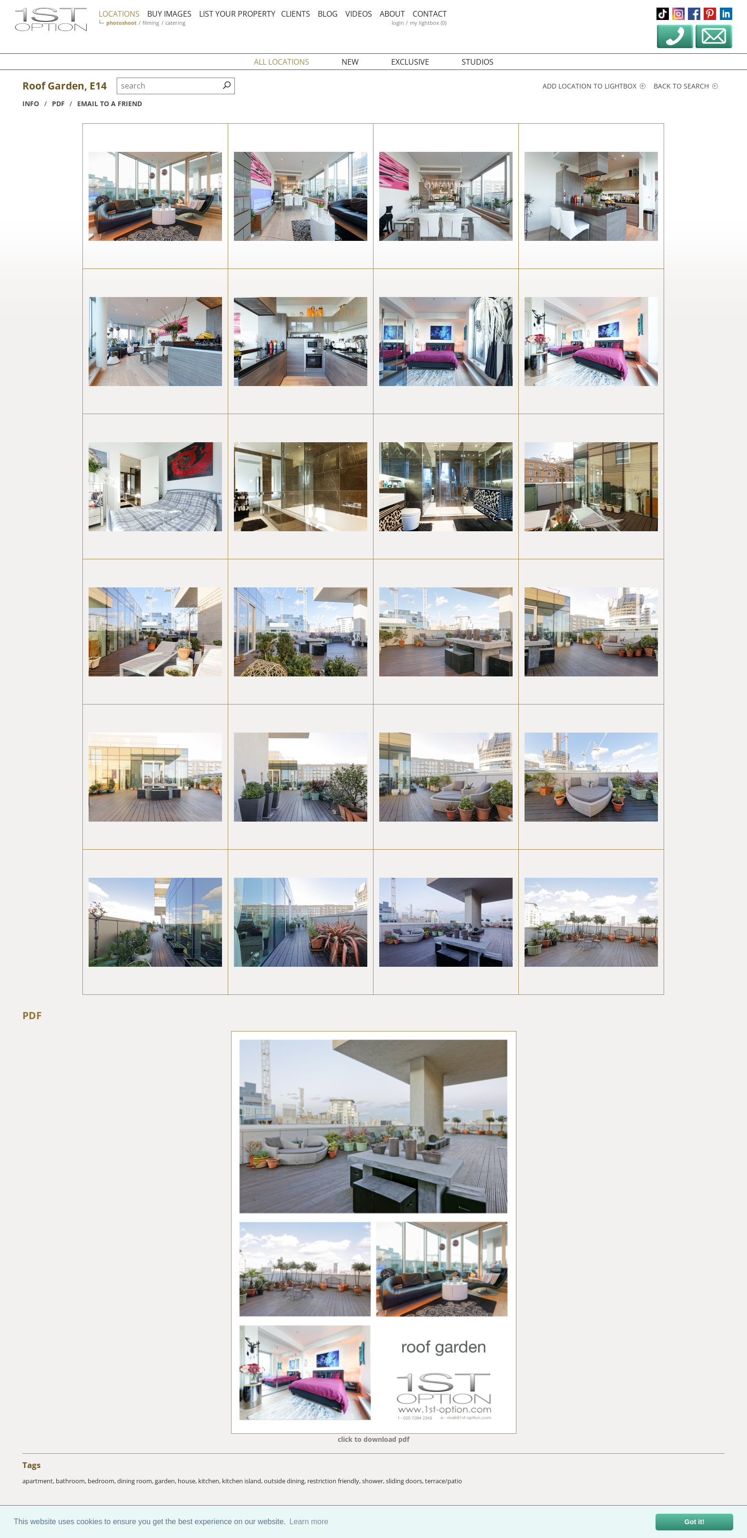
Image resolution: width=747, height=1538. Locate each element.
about (392, 14)
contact (430, 14)
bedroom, (102, 1481)
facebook (694, 14)
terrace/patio (443, 1481)
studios (478, 62)
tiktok (662, 14)
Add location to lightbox (594, 85)
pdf (58, 103)
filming (150, 22)
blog (328, 14)
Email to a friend (109, 103)
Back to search (686, 85)
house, (188, 1481)
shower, (374, 1481)
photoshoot (121, 22)
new (350, 62)
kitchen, (210, 1481)
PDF (32, 1015)
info (30, 103)
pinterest (710, 14)
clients (295, 14)
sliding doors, (405, 1481)
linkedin (726, 14)
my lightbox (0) (428, 22)
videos (358, 14)
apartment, (39, 1481)
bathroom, (72, 1481)
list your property (237, 14)
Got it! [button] (695, 1522)
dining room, (136, 1481)
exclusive (410, 62)
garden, (166, 1481)
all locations (281, 62)
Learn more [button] (308, 1522)
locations (119, 14)
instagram (678, 14)
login (398, 22)
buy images (169, 14)
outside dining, (285, 1481)
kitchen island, (243, 1481)
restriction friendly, (334, 1481)
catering (175, 22)
